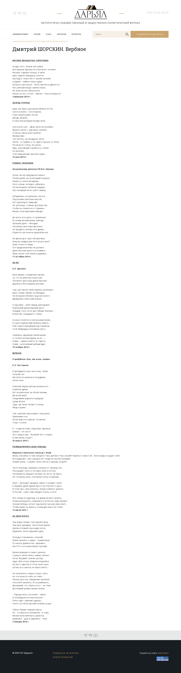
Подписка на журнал (66, 653)
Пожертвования (63, 657)
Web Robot (163, 653)
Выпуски (23, 41)
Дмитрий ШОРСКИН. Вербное (54, 41)
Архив (37, 34)
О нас (48, 34)
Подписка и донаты (149, 34)
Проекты (76, 34)
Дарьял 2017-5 (34, 41)
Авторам (61, 34)
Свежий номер (20, 34)
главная (15, 41)
